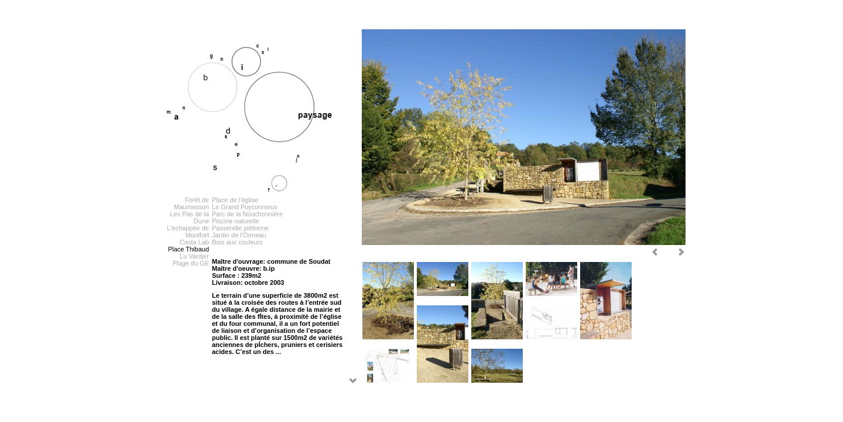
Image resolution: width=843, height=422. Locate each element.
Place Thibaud (188, 249)
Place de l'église (235, 199)
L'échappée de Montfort (188, 231)
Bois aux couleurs (237, 242)
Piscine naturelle (235, 220)
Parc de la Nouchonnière (247, 213)
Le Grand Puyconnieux (244, 206)
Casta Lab (194, 242)
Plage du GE (191, 263)
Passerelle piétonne (240, 228)
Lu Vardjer (194, 256)
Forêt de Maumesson (191, 203)
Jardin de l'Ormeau (239, 235)
